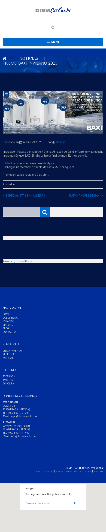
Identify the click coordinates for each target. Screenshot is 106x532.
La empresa (48, 471)
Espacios (59, 471)
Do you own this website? (38, 503)
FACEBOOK (9, 376)
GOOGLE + (8, 383)
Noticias (77, 471)
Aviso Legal (97, 468)
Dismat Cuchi (73, 468)
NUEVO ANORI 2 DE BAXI (84, 195)
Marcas (68, 471)
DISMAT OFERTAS (13, 350)
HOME (6, 314)
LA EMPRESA (10, 317)
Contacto (87, 471)
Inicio (38, 471)
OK (74, 503)
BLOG (6, 328)
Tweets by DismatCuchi (17, 261)
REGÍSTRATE (10, 354)
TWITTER (8, 380)
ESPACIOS (8, 321)
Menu (55, 42)
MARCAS (8, 324)
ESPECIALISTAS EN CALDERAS (25, 195)
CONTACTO (9, 331)
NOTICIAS (28, 58)
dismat (60, 142)
